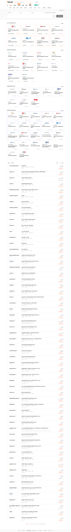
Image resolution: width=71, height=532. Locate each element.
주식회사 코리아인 (12, 434)
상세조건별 (25, 7)
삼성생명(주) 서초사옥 (12, 428)
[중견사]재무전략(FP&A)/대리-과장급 (27, 481)
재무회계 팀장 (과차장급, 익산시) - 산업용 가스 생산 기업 (30, 374)
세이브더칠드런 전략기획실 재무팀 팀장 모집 (28, 267)
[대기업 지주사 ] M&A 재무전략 (26, 350)
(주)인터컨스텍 (11, 219)
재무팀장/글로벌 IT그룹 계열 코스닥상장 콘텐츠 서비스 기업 (30, 368)
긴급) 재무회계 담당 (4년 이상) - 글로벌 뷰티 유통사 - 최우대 (30, 380)
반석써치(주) (11, 183)
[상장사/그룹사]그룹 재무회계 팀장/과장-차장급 (28, 320)
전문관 (39, 7)
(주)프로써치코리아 (12, 356)
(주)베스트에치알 (11, 314)
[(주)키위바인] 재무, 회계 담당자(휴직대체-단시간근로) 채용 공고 (31, 475)
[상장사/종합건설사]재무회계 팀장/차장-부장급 (28, 422)
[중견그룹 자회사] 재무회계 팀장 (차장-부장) (28, 356)
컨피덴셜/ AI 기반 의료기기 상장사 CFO (27, 499)
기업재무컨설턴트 (24, 470)
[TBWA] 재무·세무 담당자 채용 (26, 177)
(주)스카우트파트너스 (12, 303)
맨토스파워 (11, 309)
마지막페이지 (44, 524)
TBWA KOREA (11, 177)
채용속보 (31, 7)
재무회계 (22, 195)
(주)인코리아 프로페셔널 (12, 350)
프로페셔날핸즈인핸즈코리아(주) (14, 189)
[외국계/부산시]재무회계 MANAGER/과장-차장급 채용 (29, 362)
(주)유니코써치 (11, 171)
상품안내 (62, 23)
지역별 (10, 7)
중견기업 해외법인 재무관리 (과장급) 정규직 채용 (28, 398)
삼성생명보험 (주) (12, 404)
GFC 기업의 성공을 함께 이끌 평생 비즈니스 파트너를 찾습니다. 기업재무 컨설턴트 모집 (34, 428)
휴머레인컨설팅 (11, 380)
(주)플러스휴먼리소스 (12, 410)
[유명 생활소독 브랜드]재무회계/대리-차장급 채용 (29, 517)
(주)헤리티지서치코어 (12, 368)
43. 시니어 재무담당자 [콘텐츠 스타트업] (27, 213)
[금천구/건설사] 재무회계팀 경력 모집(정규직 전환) (29, 434)
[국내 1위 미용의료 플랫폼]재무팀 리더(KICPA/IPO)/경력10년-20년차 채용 (33, 386)
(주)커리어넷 (11, 475)
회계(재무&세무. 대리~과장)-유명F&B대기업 (28, 273)
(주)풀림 (10, 511)
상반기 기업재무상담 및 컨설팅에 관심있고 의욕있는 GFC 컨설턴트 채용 (32, 404)
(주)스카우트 (11, 273)
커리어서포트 (11, 458)
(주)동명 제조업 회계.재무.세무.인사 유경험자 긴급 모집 (29, 261)
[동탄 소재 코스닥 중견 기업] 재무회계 (27, 225)
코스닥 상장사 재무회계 (25, 231)
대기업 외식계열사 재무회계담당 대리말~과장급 (28, 285)
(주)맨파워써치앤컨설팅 (12, 487)
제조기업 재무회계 (24, 249)
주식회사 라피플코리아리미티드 (14, 165)
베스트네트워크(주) (12, 213)
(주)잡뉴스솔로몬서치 (12, 338)
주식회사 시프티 (11, 392)
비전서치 (10, 231)
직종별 (14, 7)
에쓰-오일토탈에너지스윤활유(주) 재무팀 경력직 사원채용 (30, 505)
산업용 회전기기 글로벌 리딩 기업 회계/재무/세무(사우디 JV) (30, 416)
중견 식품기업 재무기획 (25, 201)
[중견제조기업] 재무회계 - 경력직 (26, 458)
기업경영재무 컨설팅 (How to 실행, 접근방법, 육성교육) (30, 332)
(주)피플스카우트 (11, 320)
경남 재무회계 (23, 165)
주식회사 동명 (11, 261)
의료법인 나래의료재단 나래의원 (14, 255)
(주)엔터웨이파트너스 (12, 237)
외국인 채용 (44, 7)
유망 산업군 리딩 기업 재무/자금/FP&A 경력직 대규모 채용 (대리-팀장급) (32, 297)
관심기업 (19, 165)
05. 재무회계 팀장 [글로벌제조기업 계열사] (28, 279)
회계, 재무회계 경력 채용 (25, 410)
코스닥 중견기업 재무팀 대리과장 (26, 452)
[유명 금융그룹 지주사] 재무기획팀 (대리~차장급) (28, 326)
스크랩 (33, 33)
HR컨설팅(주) (11, 201)
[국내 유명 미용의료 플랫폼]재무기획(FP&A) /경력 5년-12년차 (31, 446)
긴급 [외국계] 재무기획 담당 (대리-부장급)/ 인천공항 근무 (30, 314)
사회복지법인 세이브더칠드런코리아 (14, 267)
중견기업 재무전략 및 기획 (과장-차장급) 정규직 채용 (29, 189)
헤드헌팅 (35, 7)
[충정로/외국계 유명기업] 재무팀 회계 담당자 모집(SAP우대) (30, 440)
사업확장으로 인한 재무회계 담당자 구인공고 (28, 255)
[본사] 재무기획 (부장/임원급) (25, 207)
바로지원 (61, 168)
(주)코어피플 (11, 243)
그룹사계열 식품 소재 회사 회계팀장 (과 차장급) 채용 (29, 511)
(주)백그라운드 (11, 225)
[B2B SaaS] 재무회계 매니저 (25, 392)
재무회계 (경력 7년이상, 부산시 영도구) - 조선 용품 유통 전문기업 (31, 338)
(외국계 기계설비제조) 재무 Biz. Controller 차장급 (29, 291)
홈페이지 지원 (60, 180)
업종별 (21, 7)
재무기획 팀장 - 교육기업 (25, 237)
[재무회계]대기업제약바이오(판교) (26, 183)
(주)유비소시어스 (11, 326)
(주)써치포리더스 (11, 291)
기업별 (17, 7)
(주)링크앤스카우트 (12, 416)
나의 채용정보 (49, 7)
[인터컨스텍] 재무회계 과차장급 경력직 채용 (28, 219)
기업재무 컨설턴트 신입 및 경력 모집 (26, 464)
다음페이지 (43, 524)
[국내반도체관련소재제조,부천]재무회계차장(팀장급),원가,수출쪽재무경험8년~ (33, 171)
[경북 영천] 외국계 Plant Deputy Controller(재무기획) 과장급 (31, 487)
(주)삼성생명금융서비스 (12, 332)
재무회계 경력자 (23, 243)
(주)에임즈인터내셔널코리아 (13, 195)
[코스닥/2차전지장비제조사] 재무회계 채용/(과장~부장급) (30, 493)
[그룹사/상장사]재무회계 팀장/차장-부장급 (27, 344)
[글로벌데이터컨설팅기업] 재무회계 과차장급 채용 (29, 309)
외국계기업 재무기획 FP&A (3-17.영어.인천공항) (28, 303)
